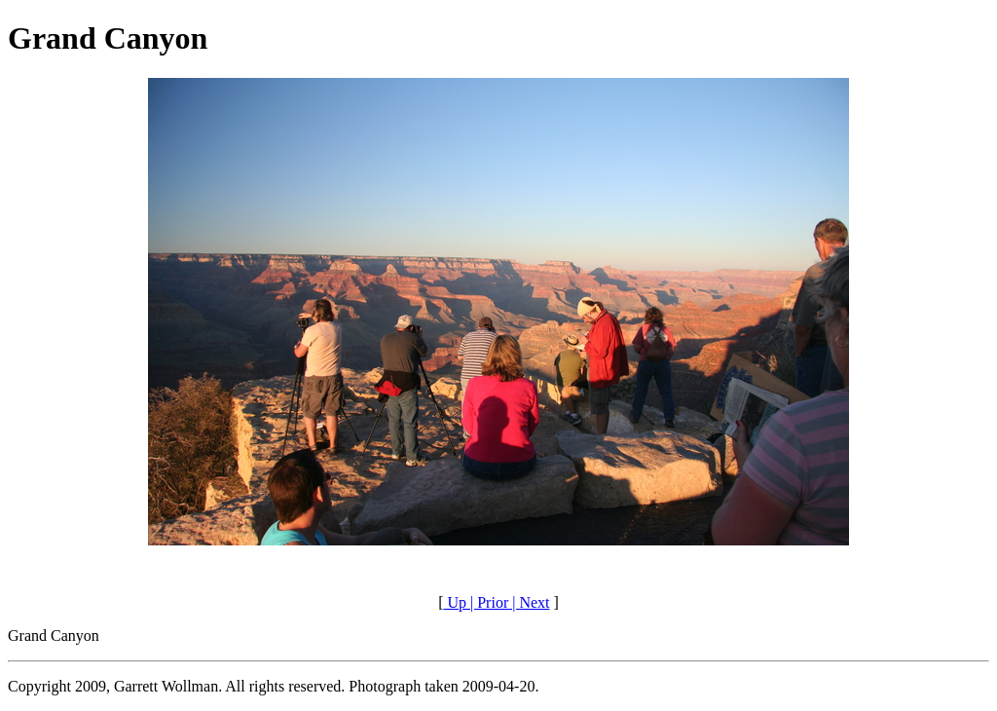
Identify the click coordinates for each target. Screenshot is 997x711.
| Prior (487, 602)
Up (454, 602)
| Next (528, 602)
